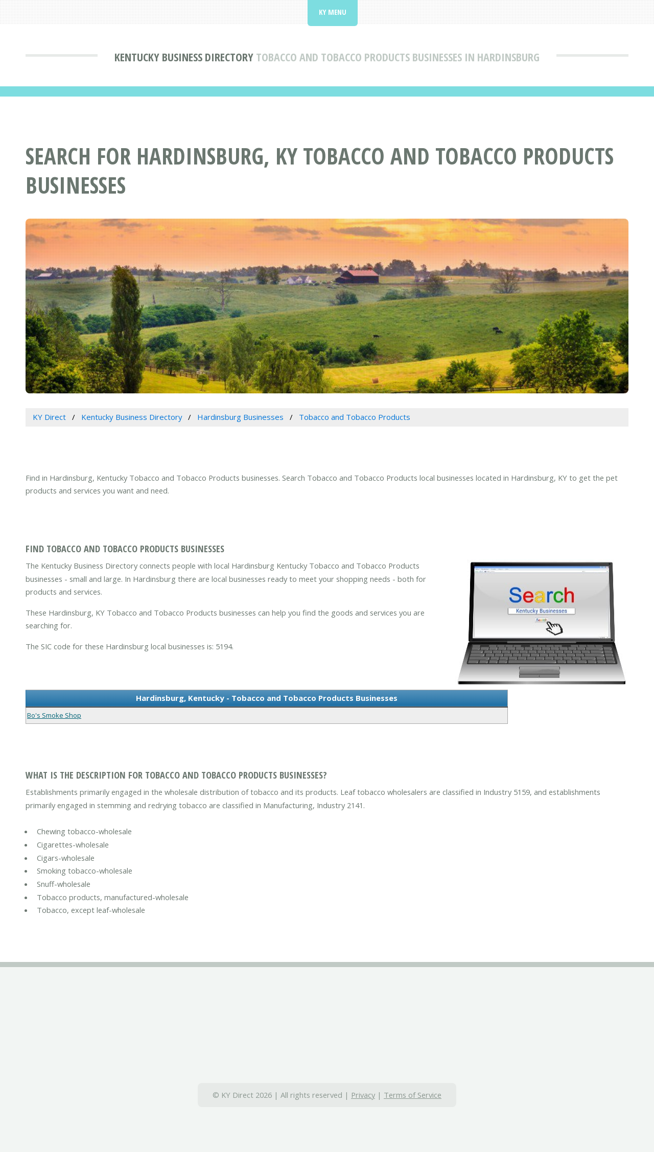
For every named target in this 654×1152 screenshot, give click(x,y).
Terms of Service (412, 1095)
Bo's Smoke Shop (54, 715)
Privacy (363, 1095)
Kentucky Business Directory (183, 56)
